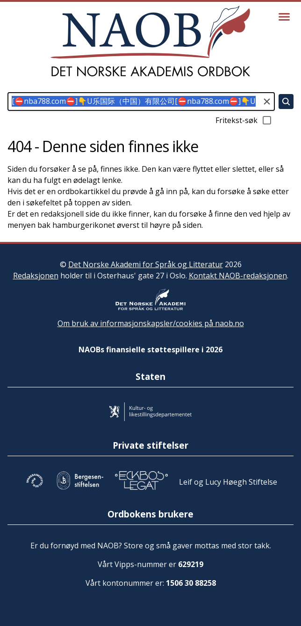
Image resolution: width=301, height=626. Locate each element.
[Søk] (286, 101)
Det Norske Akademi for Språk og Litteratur (145, 264)
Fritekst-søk (243, 120)
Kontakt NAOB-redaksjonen (238, 275)
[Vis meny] (284, 17)
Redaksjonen (35, 275)
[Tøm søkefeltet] (266, 101)
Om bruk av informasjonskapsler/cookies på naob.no (150, 323)
